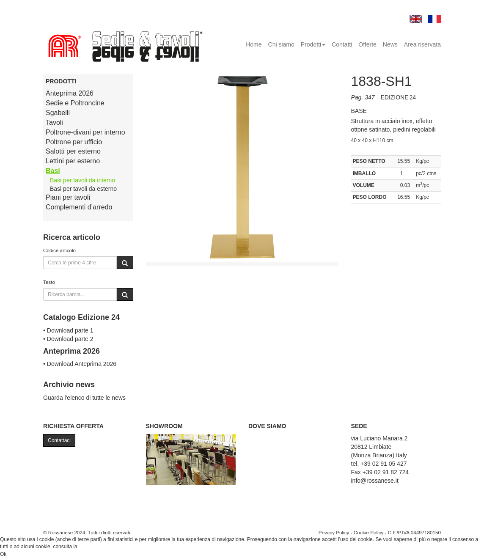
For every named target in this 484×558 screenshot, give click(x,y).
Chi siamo (281, 44)
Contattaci (59, 440)
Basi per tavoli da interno (82, 180)
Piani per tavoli (68, 197)
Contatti (342, 44)
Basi (53, 170)
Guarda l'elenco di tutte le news (84, 397)
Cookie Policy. (94, 547)
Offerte (367, 44)
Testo (49, 282)
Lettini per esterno (73, 161)
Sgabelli (58, 112)
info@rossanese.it (375, 480)
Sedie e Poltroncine (75, 103)
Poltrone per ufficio (74, 142)
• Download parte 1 (68, 330)
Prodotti (313, 44)
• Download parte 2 (68, 338)
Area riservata (422, 44)
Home (253, 44)
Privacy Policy (334, 532)
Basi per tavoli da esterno (83, 188)
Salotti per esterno (73, 151)
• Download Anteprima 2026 (79, 363)
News (390, 44)
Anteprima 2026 (70, 93)
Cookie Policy (369, 532)
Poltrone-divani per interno (85, 132)
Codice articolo (59, 250)
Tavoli (54, 122)
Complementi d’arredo (79, 207)
